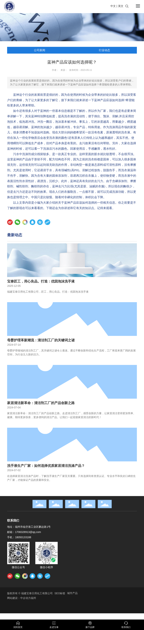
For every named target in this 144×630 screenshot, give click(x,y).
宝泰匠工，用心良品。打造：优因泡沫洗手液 (41, 281)
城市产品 (72, 593)
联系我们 (126, 627)
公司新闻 (39, 50)
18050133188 (23, 537)
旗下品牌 (90, 627)
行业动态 (104, 50)
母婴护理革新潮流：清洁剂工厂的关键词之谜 (41, 340)
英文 (120, 5)
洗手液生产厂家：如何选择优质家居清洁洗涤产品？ (46, 466)
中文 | (113, 5)
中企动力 (25, 597)
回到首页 (18, 627)
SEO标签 (60, 593)
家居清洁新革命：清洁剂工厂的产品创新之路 (41, 403)
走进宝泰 (54, 627)
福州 (33, 597)
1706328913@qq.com (28, 532)
